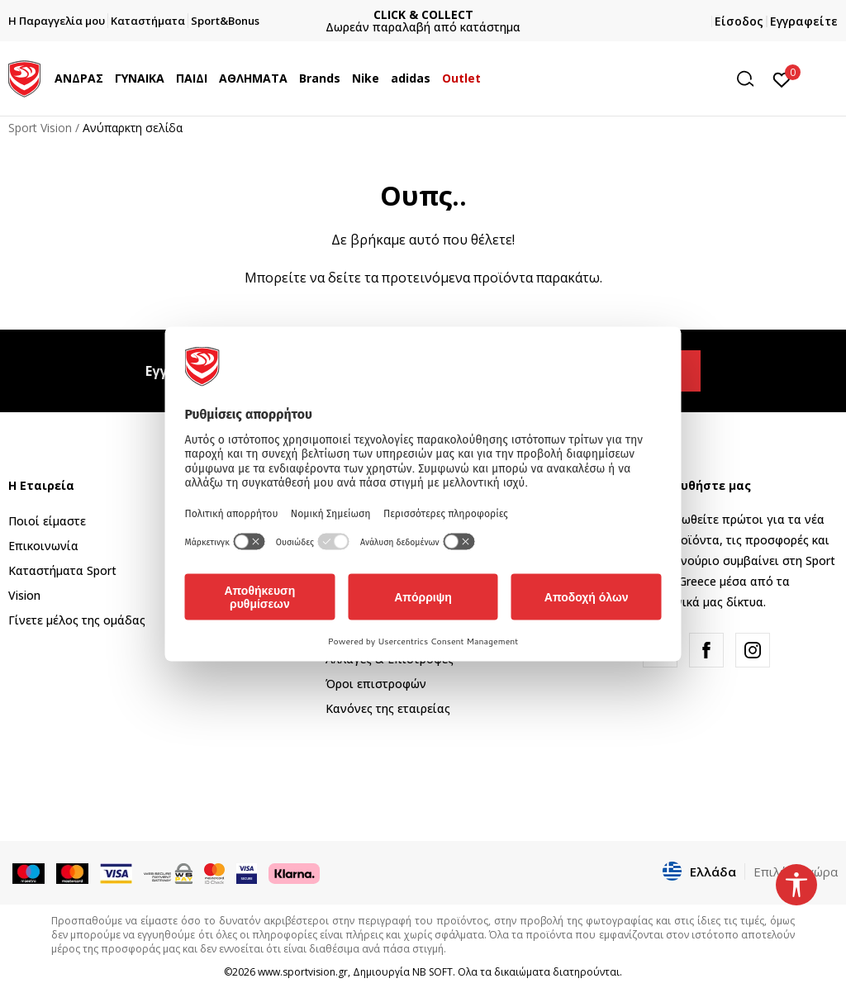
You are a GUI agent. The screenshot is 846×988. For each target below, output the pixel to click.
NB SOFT (432, 972)
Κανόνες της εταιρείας (388, 708)
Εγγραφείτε (804, 21)
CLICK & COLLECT (423, 14)
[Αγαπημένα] (782, 78)
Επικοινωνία (43, 545)
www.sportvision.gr (303, 972)
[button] (751, 78)
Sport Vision (40, 127)
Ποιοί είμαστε (47, 521)
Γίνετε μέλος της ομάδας (76, 620)
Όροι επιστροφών (376, 683)
